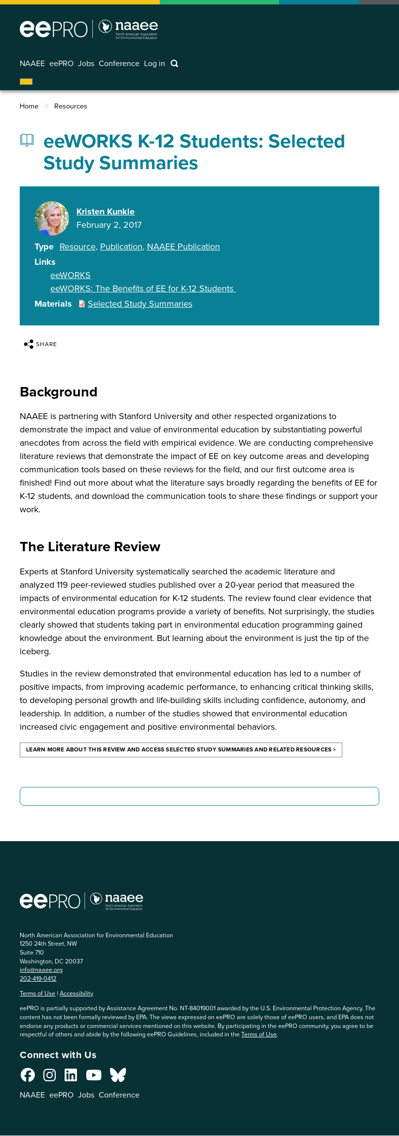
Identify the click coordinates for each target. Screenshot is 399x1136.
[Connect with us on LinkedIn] (71, 1077)
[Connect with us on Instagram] (49, 1077)
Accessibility (76, 993)
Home (29, 106)
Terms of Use (37, 993)
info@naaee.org (41, 969)
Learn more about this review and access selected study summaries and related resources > (181, 749)
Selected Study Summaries (140, 303)
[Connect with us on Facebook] (28, 1077)
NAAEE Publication (183, 247)
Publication (121, 247)
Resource (78, 247)
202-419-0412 (38, 978)
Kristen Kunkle (105, 212)
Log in (155, 64)
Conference (120, 64)
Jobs (86, 64)
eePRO (61, 64)
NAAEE (32, 64)
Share (40, 344)
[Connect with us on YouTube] (94, 1077)
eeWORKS (70, 275)
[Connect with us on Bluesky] (118, 1077)
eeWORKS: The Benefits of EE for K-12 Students (143, 288)
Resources (70, 106)
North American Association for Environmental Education (89, 29)
